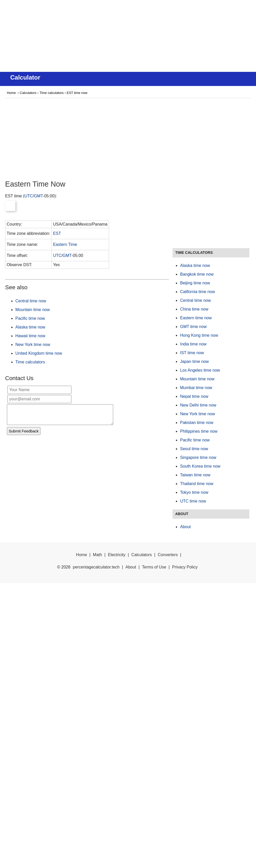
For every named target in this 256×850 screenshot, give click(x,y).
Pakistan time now (196, 422)
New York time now (32, 344)
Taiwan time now (195, 475)
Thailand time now (196, 483)
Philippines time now (198, 431)
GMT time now (193, 326)
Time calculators (51, 93)
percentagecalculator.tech (96, 567)
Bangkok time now (197, 274)
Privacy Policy (185, 567)
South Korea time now (200, 466)
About (185, 527)
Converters (168, 555)
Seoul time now (194, 449)
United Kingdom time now (38, 353)
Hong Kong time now (199, 335)
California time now (197, 291)
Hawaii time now (30, 336)
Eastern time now (196, 318)
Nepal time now (194, 396)
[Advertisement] (128, 36)
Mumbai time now (196, 387)
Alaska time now (30, 327)
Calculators (28, 93)
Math (97, 555)
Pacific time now (30, 318)
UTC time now (193, 501)
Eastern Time (65, 244)
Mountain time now (32, 309)
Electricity (116, 555)
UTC (28, 196)
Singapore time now (198, 457)
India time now (193, 344)
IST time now (192, 353)
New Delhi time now (198, 405)
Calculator (25, 77)
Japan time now (194, 361)
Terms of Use (154, 567)
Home (11, 93)
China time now (194, 309)
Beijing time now (195, 283)
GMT (38, 196)
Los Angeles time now (200, 370)
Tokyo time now (194, 492)
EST (57, 233)
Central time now (30, 301)
